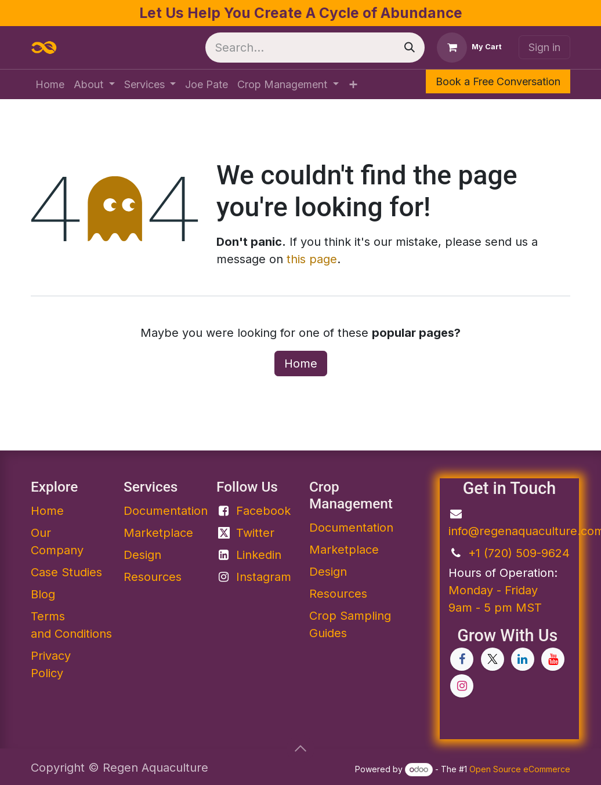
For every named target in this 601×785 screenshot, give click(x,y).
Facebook (263, 511)
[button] (300, 748)
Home (300, 363)
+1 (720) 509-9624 (519, 553)
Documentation (351, 528)
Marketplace (158, 533)
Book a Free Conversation (498, 81)
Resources (153, 577)
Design (142, 555)
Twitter (255, 533)
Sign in (544, 47)
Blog (43, 594)
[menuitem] (50, 84)
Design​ (328, 572)
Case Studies (66, 572)
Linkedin (258, 555)
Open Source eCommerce (519, 769)
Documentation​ (166, 511)
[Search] (409, 47)
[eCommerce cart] (469, 47)
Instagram (263, 577)
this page (312, 259)
